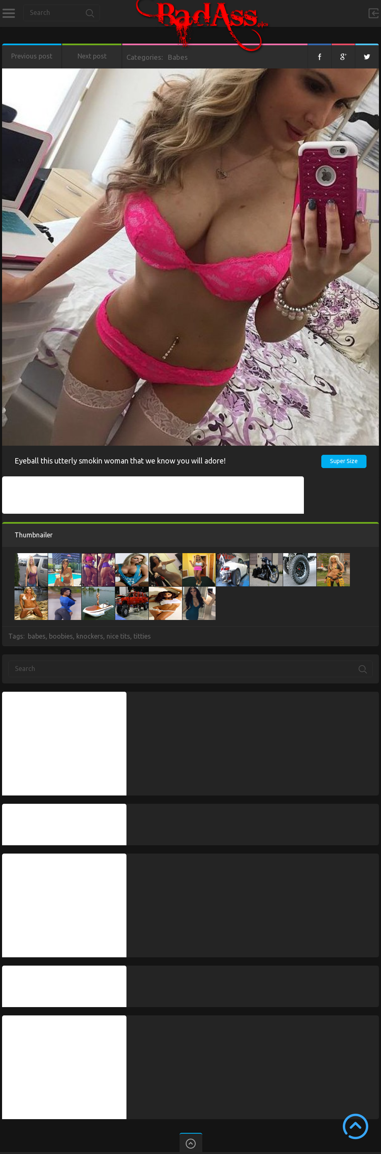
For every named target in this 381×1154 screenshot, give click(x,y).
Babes (178, 57)
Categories (8, 13)
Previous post (31, 56)
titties (142, 636)
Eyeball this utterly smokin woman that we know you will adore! (120, 460)
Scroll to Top (355, 1126)
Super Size (344, 461)
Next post (92, 56)
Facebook (319, 56)
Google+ (343, 56)
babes (37, 636)
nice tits (118, 636)
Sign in (373, 13)
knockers (89, 636)
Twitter (367, 56)
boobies (61, 636)
